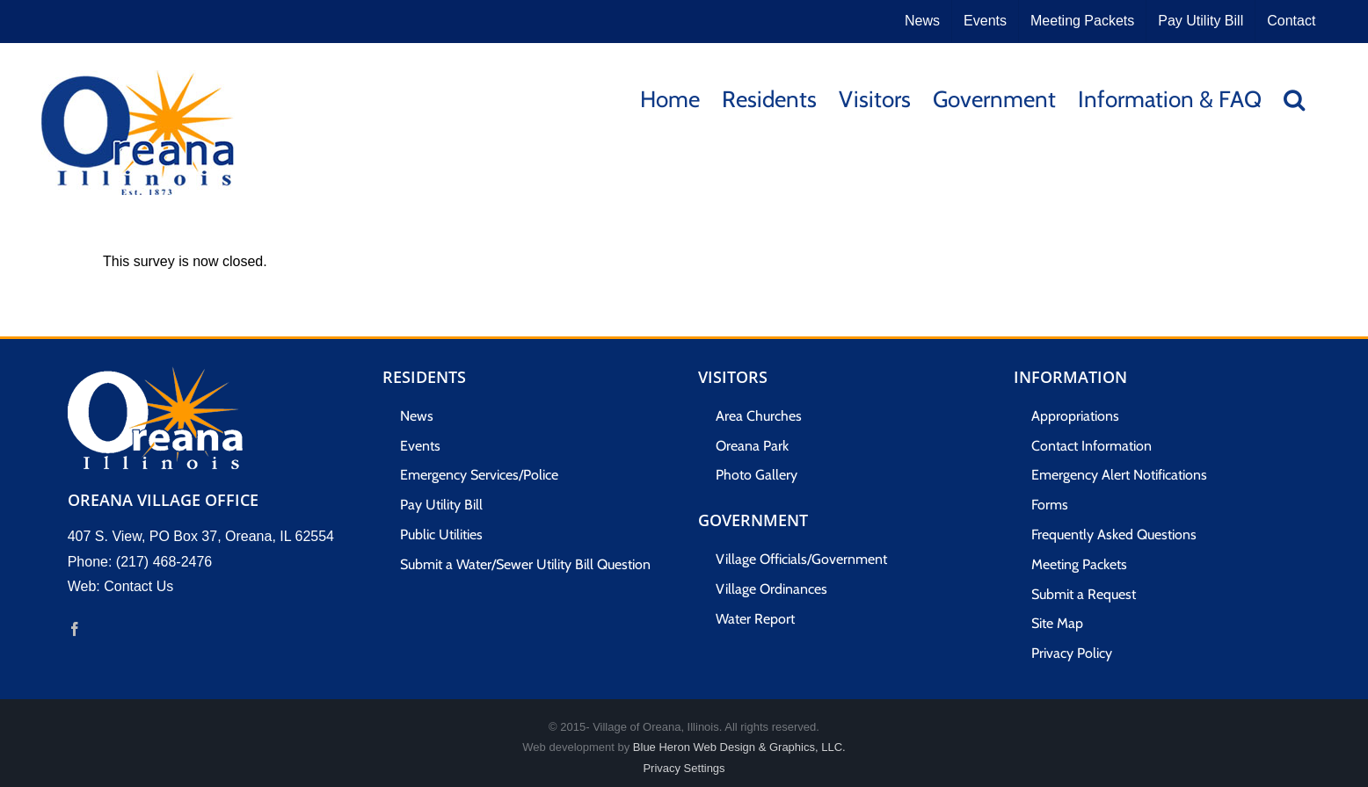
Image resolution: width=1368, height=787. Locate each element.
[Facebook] (75, 629)
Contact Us (138, 586)
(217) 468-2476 (164, 561)
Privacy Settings (683, 768)
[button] (1294, 98)
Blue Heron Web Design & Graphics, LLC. (739, 747)
